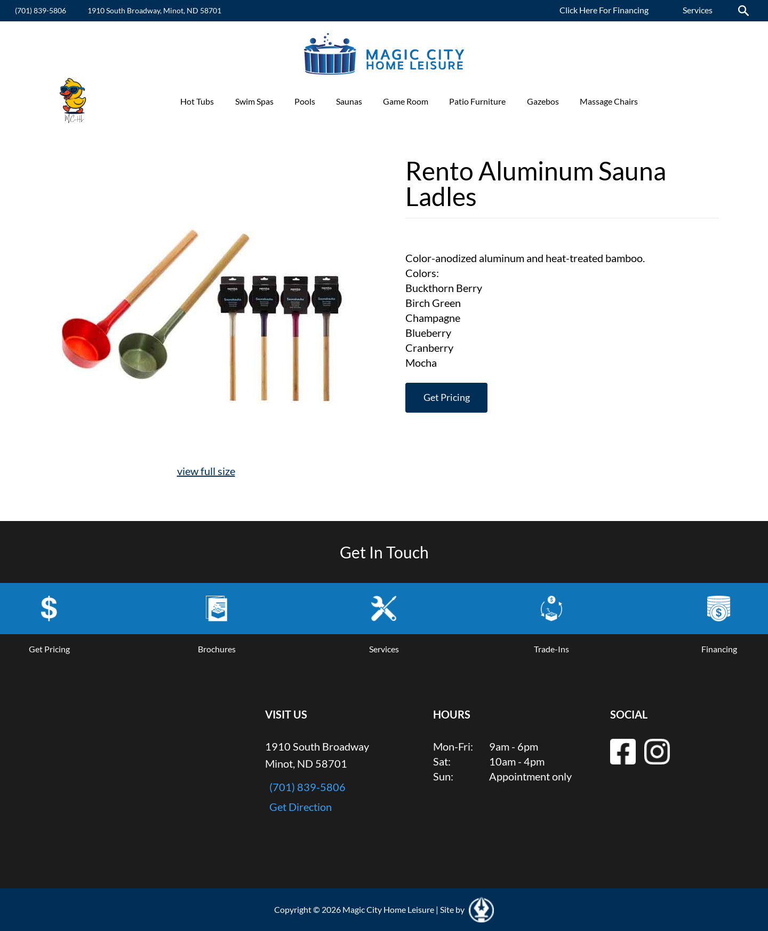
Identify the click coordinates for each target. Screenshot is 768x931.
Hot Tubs (197, 101)
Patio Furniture (477, 101)
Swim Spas (254, 101)
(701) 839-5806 (40, 10)
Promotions (680, 101)
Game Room (405, 101)
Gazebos (543, 101)
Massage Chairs (609, 101)
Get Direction (300, 806)
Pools (304, 101)
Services (698, 10)
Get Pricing (446, 398)
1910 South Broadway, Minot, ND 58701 (154, 10)
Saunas (349, 101)
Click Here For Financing (604, 10)
